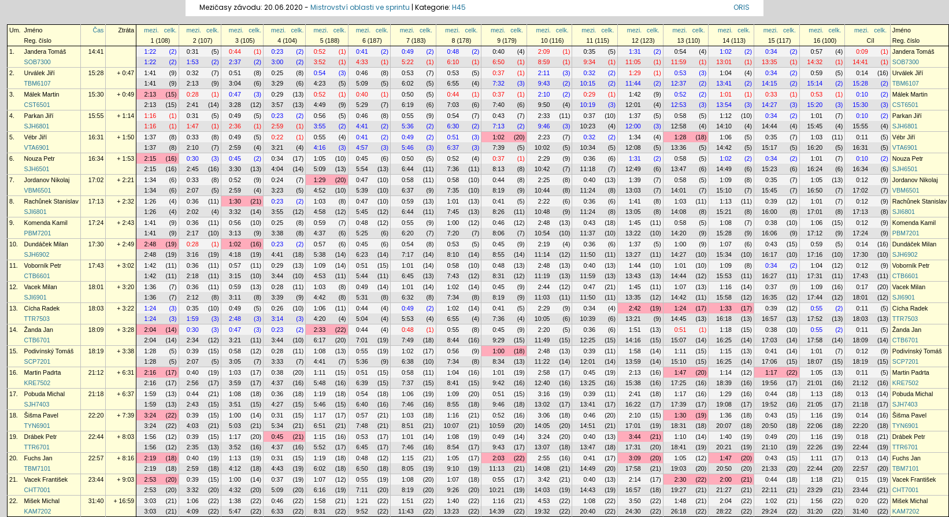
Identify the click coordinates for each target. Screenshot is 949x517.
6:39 (362, 382)
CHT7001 (37, 489)
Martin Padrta (42, 372)
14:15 (769, 83)
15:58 (724, 297)
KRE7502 (37, 382)
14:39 (497, 511)
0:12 (862, 179)
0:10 (862, 94)
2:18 (193, 275)
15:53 (724, 275)
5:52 (320, 447)
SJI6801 (35, 211)
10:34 (587, 147)
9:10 (453, 468)
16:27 (769, 275)
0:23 (277, 51)
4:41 (362, 126)
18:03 (96, 308)
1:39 (635, 179)
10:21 (497, 489)
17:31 (815, 275)
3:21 (277, 147)
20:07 (724, 425)
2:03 (498, 458)
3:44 (277, 275)
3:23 (277, 190)
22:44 (96, 436)
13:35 (769, 61)
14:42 (724, 147)
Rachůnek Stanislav (51, 201)
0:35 (589, 51)
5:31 (362, 297)
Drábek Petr (40, 436)
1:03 (817, 137)
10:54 (542, 233)
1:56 (150, 436)
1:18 (726, 329)
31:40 (96, 500)
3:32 (235, 211)
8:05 (408, 468)
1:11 (680, 351)
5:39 (362, 190)
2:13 (193, 83)
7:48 (362, 425)
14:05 (542, 425)
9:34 (589, 61)
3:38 (277, 233)
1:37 (635, 115)
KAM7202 (37, 511)
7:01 (362, 340)
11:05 (633, 61)
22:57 (96, 458)
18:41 (679, 447)
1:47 (193, 126)
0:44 (235, 51)
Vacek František (46, 479)
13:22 (633, 233)
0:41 (362, 51)
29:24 (769, 511)
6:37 (453, 147)
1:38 (235, 500)
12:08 (633, 147)
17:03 (769, 340)
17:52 (815, 318)
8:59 (544, 61)
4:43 (277, 468)
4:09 (193, 511)
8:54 (453, 447)
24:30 (633, 511)
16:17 (769, 254)
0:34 (771, 51)
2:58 (544, 372)
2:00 (726, 479)
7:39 (498, 147)
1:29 (635, 72)
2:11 (544, 72)
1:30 (235, 201)
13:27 (633, 254)
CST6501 (37, 104)
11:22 (542, 361)
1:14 (726, 372)
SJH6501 (37, 168)
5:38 (320, 254)
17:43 (96, 265)
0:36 (589, 158)
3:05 (235, 361)
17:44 (815, 297)
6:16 (320, 489)
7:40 (498, 104)
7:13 (498, 126)
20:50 (769, 425)
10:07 (451, 425)
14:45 (679, 318)
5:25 (362, 233)
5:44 (362, 275)
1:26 (150, 201)
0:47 (235, 94)
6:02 (408, 83)
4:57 (362, 147)
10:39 (587, 318)
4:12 (235, 468)
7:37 (408, 382)
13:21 (633, 318)
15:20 (815, 104)
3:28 (235, 104)
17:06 (769, 361)
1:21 (362, 500)
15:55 (96, 115)
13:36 (679, 147)
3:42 (544, 479)
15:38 (633, 382)
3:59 (235, 382)
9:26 (453, 489)
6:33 (277, 511)
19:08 (724, 404)
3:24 (150, 415)
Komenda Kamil (46, 222)
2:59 (277, 126)
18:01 (96, 286)
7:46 (408, 404)
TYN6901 (37, 425)
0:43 (498, 115)
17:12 (815, 233)
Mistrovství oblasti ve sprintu (360, 7)
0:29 (277, 94)
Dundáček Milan (46, 244)
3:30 (235, 168)
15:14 (815, 83)
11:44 (633, 83)
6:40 (362, 404)
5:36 (408, 126)
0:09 (862, 51)
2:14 (635, 479)
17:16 (815, 254)
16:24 (815, 168)
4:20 (320, 318)
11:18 (587, 168)
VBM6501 (37, 190)
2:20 (544, 329)
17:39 (679, 404)
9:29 (498, 340)
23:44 (96, 479)
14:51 (587, 425)
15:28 (96, 72)
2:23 (544, 137)
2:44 (544, 286)
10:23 (587, 126)
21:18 (96, 393)
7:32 (498, 83)
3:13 (235, 233)
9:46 (544, 126)
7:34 (453, 297)
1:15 (726, 351)
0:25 (277, 72)
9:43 (544, 83)
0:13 (862, 393)
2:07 (193, 190)
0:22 (277, 137)
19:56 (769, 382)
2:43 (193, 404)
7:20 (453, 233)
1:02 (726, 51)
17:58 (815, 340)
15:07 (679, 340)
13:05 (633, 211)
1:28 (680, 137)
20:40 (587, 511)
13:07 (542, 447)
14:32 (815, 61)
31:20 (815, 511)
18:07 (815, 361)
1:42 (635, 94)
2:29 (544, 158)
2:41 (193, 104)
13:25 (587, 382)
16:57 (769, 318)
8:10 (453, 254)
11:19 (542, 275)
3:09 (635, 458)
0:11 (862, 137)
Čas (97, 30)
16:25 (724, 340)
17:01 (815, 211)
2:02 (193, 211)
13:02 (542, 404)
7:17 (408, 254)
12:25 (587, 340)
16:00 (769, 211)
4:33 (362, 61)
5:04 (362, 318)
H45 (459, 7)
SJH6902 (37, 254)
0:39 (771, 201)
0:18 (862, 436)
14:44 (769, 126)
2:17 (193, 233)
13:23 (451, 511)
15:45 (815, 126)
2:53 (150, 479)
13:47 (679, 168)
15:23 (769, 168)
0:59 (817, 72)
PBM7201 (37, 233)
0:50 (408, 94)
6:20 (408, 233)
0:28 (193, 94)
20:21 (724, 447)
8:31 (498, 275)
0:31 (193, 51)
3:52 (320, 61)
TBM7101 (37, 468)
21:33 (769, 468)
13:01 (724, 61)
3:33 (277, 361)
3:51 (235, 404)
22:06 (815, 425)
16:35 (769, 297)
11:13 (497, 468)
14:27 (769, 104)
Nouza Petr (39, 158)
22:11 (769, 489)
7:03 (453, 104)
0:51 (235, 72)
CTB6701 (37, 340)
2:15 (150, 158)
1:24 (150, 308)
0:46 (362, 72)
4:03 (193, 425)
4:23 (320, 83)
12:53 (679, 104)
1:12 (726, 115)
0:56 (320, 115)
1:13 (726, 201)
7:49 (408, 340)
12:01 (633, 104)
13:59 (633, 361)
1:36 (150, 286)
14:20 (679, 233)
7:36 (453, 168)
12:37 (679, 83)
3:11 (235, 297)
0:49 (408, 51)
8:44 (453, 340)
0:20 (862, 500)
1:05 (320, 158)
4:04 (277, 168)
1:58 (635, 351)
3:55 (320, 126)
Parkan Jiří (39, 115)
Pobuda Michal (44, 393)
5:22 (408, 61)
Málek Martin (42, 94)
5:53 (408, 318)
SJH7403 (37, 404)
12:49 (633, 168)
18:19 (96, 351)
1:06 (726, 137)
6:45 (408, 275)
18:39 (724, 382)
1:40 (726, 436)
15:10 (724, 190)
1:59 (193, 318)
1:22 (150, 51)
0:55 (408, 115)
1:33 (726, 308)
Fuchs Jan (38, 458)
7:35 (453, 190)
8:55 (498, 254)
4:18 (235, 254)
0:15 (862, 479)
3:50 (635, 500)
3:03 (150, 500)
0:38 (771, 222)
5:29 (362, 104)
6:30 (453, 126)
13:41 (724, 83)
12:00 (633, 126)
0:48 (453, 51)
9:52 (362, 511)
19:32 (542, 511)
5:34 (277, 425)
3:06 (544, 415)
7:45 (453, 211)
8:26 (498, 211)
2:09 (544, 51)
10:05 (542, 318)
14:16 (633, 340)
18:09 (96, 329)
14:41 (96, 51)
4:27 (277, 404)
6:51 (320, 425)
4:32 (235, 489)
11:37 (587, 233)
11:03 (542, 297)
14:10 (724, 126)
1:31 (635, 51)
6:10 (453, 61)
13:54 (724, 104)
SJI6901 (35, 297)
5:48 (320, 382)
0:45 (235, 158)
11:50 (587, 254)
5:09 (362, 83)
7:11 (362, 489)
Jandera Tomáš (45, 51)
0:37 (498, 72)
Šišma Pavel (41, 415)
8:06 (498, 233)
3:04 (235, 83)
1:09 (726, 179)
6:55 (453, 83)
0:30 (193, 158)
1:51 (635, 329)
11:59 (679, 61)
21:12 (96, 372)
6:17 (320, 340)
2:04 (150, 329)
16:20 (815, 147)
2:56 (193, 382)
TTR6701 (37, 447)
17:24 (96, 222)
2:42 (635, 308)
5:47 (235, 511)
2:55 (544, 458)
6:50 (498, 61)
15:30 (96, 94)
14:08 (679, 211)
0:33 (771, 94)
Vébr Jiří (35, 137)
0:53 (408, 72)
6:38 (408, 361)
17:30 (96, 244)
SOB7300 (37, 61)
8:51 (408, 425)
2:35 (193, 447)
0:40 (498, 51)
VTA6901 (37, 147)
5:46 (408, 147)
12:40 (542, 382)
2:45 (193, 168)
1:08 (726, 222)
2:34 (193, 340)
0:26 (277, 308)
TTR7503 (37, 318)
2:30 (680, 479)
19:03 (679, 468)
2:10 (544, 94)
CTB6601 (37, 275)
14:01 (679, 190)
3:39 (277, 297)
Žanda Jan (38, 329)
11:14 (542, 254)
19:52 (769, 404)
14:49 (724, 168)
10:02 (542, 147)
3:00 (277, 61)
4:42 (320, 297)
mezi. (151, 30)
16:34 (96, 158)
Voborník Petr (43, 265)
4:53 (320, 275)
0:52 (320, 51)
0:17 (862, 286)
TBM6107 (37, 83)
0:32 (193, 72)
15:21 (724, 211)
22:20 (96, 415)
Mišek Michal (42, 500)
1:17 (771, 372)
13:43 (633, 275)
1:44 (635, 265)
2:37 (235, 61)
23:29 (815, 489)
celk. (170, 30)
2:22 (544, 201)
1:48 (680, 500)
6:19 (408, 104)
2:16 (150, 372)
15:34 (724, 254)
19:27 (679, 489)
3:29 (277, 83)
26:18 (679, 511)
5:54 (362, 168)
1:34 (635, 137)
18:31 (679, 425)
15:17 (769, 147)
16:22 (633, 404)
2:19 (544, 244)
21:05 (815, 404)
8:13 (498, 168)
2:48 (544, 222)
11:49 (542, 340)
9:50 (544, 104)
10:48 (542, 211)
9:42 (498, 382)
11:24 (587, 190)
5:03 (235, 425)
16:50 (815, 190)
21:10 (769, 447)
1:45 (635, 222)
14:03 (542, 489)
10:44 (542, 190)
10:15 (587, 83)
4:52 (320, 190)
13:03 (633, 190)
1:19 (320, 393)
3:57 (277, 104)
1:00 (453, 222)
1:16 (150, 115)
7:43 (453, 275)
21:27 (724, 489)
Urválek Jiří (39, 72)
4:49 (320, 104)
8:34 (498, 361)
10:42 (542, 168)
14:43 (587, 489)
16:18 (724, 318)
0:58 (680, 115)
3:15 (235, 275)
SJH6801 (37, 126)
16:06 (769, 233)
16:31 (96, 137)
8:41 (453, 382)
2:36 (235, 126)
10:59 (497, 425)
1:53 (193, 61)
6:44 (408, 168)
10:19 (587, 104)
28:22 (724, 511)
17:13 (96, 201)
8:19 (498, 190)
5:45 (362, 211)
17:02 (96, 179)
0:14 (862, 72)
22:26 (815, 447)
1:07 (726, 244)
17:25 (679, 382)
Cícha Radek (42, 308)
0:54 (680, 51)
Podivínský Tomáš (49, 351)
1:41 (150, 72)
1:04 (726, 72)
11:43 (406, 511)
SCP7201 (37, 361)
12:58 (679, 126)
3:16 (193, 254)
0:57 (817, 51)
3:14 (277, 318)
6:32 (408, 297)
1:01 (726, 94)
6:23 (362, 254)
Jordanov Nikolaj (47, 179)
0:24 (277, 179)
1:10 (680, 436)
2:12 (193, 297)
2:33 (544, 115)
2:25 (544, 179)
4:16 (320, 147)
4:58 (320, 211)
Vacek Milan (40, 286)
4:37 (320, 233)
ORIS (741, 7)
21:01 (815, 382)
